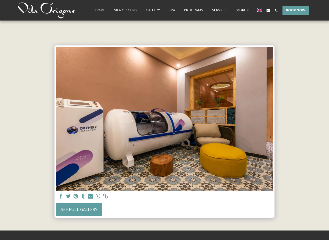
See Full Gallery (79, 209)
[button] (268, 10)
